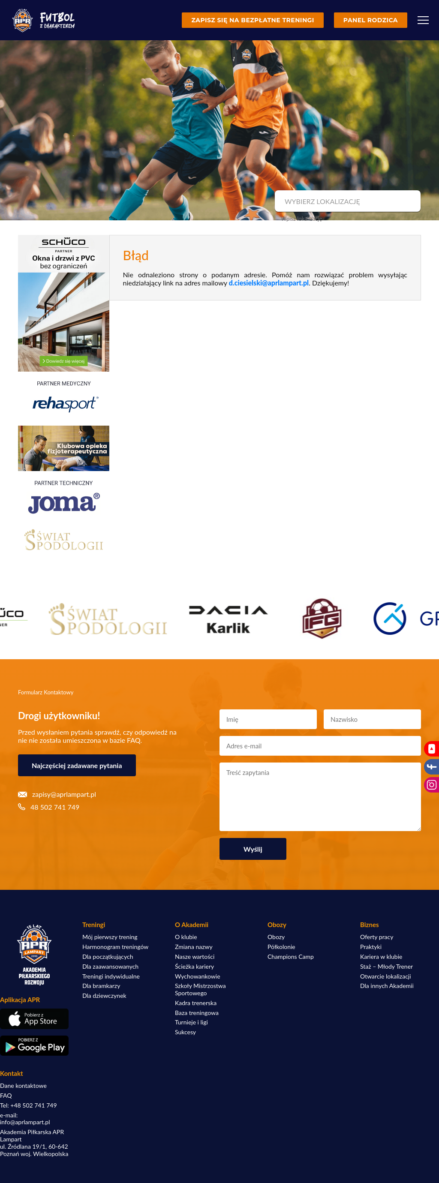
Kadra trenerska (195, 1003)
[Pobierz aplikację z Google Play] (34, 1046)
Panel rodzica (370, 20)
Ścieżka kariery (194, 966)
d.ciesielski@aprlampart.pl (269, 283)
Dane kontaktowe (23, 1085)
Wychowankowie (197, 976)
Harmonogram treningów (115, 946)
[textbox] (346, 201)
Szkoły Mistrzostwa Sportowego (200, 989)
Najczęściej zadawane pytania (77, 765)
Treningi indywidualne (111, 976)
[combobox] (346, 201)
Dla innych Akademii (387, 985)
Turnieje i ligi (191, 1022)
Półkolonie (281, 946)
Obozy (276, 937)
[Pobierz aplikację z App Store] (34, 1019)
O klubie (186, 937)
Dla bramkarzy (101, 985)
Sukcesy (185, 1032)
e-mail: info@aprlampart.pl (25, 1119)
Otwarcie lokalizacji (385, 976)
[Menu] (423, 20)
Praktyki (371, 946)
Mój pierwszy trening (110, 937)
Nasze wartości (194, 956)
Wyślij (253, 849)
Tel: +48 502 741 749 (28, 1105)
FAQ (6, 1095)
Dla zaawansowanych (110, 966)
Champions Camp (291, 956)
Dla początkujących (107, 956)
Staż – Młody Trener (386, 966)
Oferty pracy (376, 937)
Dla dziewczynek (104, 995)
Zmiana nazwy (194, 946)
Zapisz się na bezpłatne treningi (252, 20)
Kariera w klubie (381, 956)
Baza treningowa (197, 1012)
